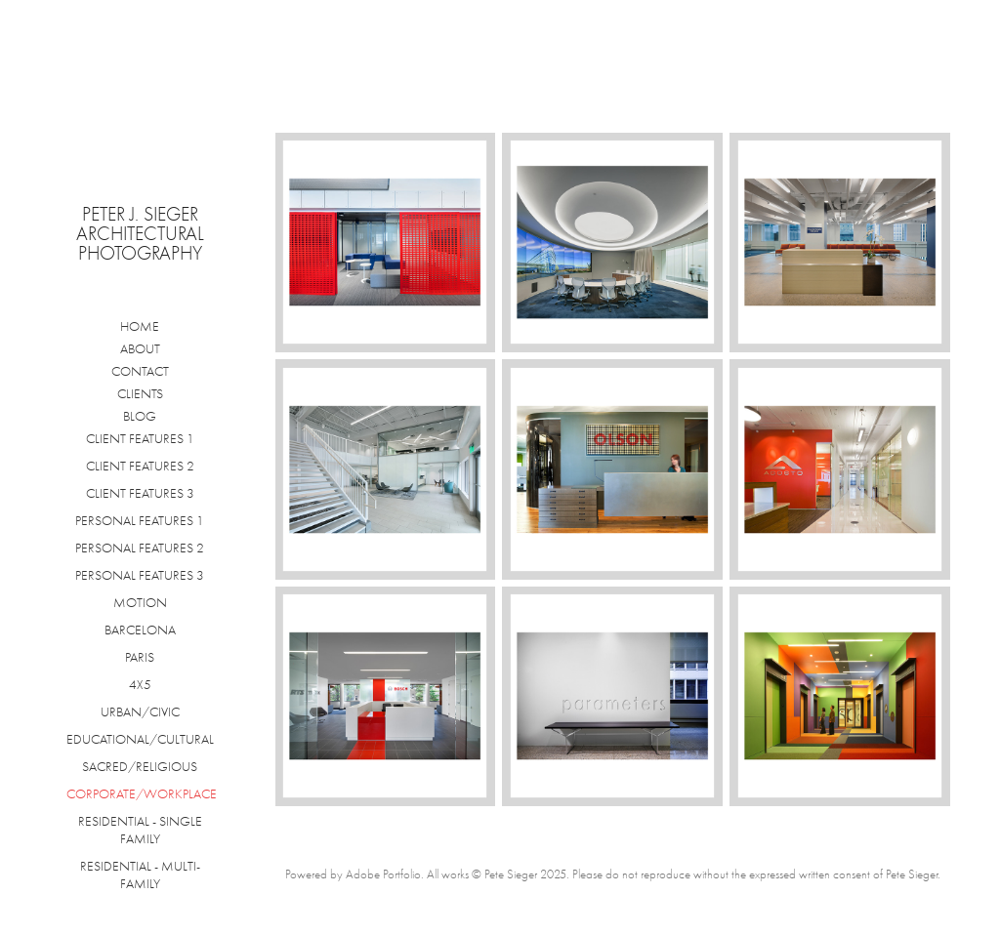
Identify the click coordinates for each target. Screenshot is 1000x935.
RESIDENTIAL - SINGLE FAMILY (140, 830)
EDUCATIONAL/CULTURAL (140, 739)
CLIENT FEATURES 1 (140, 438)
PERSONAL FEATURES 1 (139, 520)
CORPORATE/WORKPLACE (141, 794)
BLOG (139, 416)
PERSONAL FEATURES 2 (139, 548)
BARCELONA (140, 630)
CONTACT (140, 371)
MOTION (140, 602)
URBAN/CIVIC (140, 712)
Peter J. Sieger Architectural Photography (142, 233)
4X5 (140, 684)
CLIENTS (140, 394)
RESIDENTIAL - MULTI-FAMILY (140, 875)
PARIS (139, 657)
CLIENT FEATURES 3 (140, 493)
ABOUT (140, 349)
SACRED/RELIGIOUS (139, 766)
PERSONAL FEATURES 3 (139, 575)
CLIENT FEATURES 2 (140, 466)
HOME (139, 326)
